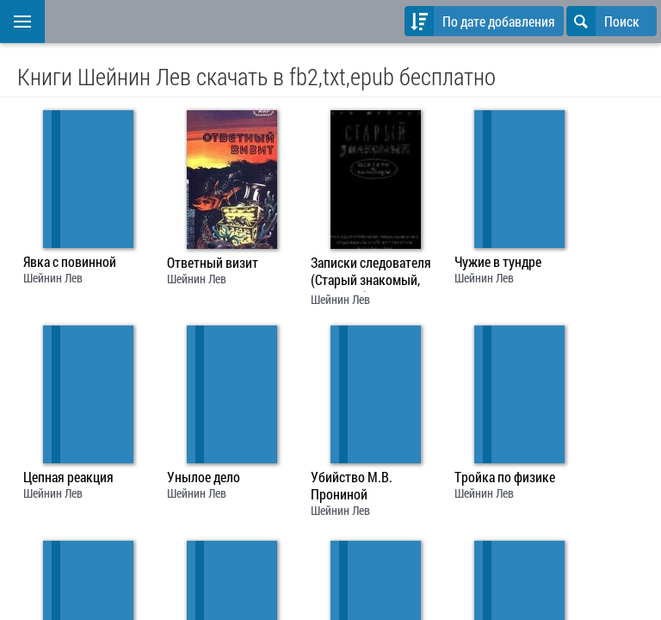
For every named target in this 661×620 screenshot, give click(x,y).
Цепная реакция (68, 477)
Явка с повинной (69, 261)
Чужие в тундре (497, 261)
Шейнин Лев (53, 278)
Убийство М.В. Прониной (351, 485)
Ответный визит (212, 262)
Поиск (602, 21)
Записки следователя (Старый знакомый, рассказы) (371, 273)
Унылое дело (203, 477)
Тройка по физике (504, 477)
